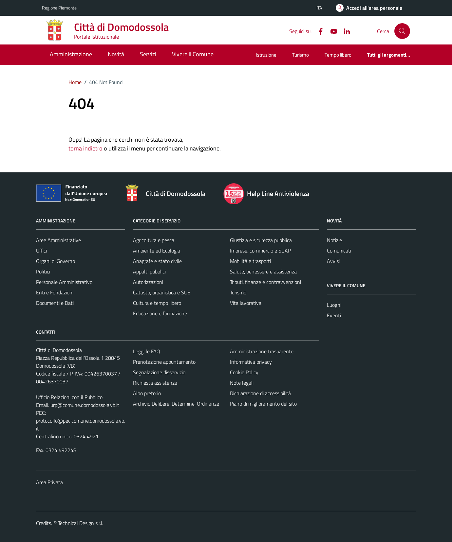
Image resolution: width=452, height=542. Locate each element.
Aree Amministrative (58, 240)
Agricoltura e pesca (153, 240)
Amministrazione (71, 54)
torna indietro (85, 148)
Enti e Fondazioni (54, 292)
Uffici (41, 250)
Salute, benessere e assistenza (263, 271)
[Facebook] (318, 31)
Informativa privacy (251, 362)
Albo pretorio (147, 393)
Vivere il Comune (193, 54)
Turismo (300, 55)
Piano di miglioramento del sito (263, 404)
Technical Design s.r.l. (80, 523)
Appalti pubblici (149, 271)
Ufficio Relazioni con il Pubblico (69, 397)
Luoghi (334, 305)
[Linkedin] (344, 31)
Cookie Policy (244, 372)
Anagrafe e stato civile (157, 261)
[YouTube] (331, 31)
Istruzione (266, 55)
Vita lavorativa (245, 303)
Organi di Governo (55, 261)
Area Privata (49, 482)
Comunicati (339, 250)
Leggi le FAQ (146, 351)
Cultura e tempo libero (157, 303)
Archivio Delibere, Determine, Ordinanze (176, 404)
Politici (43, 271)
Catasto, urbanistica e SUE (161, 292)
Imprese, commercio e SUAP (260, 250)
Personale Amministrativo (64, 282)
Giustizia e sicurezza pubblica (261, 240)
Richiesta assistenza (155, 383)
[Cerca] (402, 31)
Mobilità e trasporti (250, 261)
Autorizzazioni (148, 282)
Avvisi (333, 261)
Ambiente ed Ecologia (156, 250)
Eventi (334, 315)
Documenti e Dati (55, 303)
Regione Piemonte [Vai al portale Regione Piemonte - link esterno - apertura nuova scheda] (59, 7)
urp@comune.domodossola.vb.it (84, 405)
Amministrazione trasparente (261, 351)
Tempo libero (338, 55)
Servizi (148, 54)
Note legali (242, 383)
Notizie (334, 240)
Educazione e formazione (160, 313)
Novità (116, 54)
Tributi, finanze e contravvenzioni (265, 282)
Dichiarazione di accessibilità (260, 393)
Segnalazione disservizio (159, 372)
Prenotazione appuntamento (164, 362)
